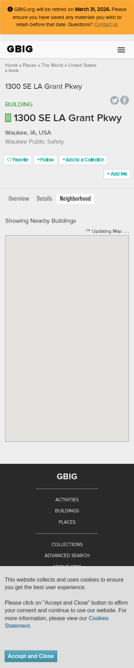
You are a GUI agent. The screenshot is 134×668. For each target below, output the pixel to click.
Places (29, 65)
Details (44, 198)
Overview (19, 198)
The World (52, 65)
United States (82, 65)
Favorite (17, 160)
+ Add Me (117, 174)
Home (11, 65)
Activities (67, 500)
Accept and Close (31, 656)
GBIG (20, 49)
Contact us (106, 24)
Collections (67, 544)
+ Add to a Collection (83, 160)
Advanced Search (67, 555)
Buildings (67, 511)
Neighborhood (75, 198)
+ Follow (45, 160)
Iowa (13, 70)
